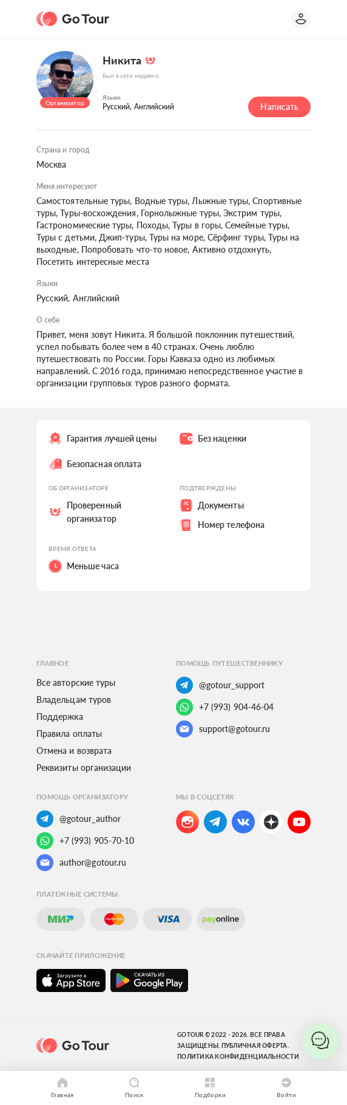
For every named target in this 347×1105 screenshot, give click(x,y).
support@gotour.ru (223, 728)
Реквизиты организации (83, 767)
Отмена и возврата (74, 750)
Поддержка (59, 716)
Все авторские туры (75, 682)
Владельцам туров (73, 699)
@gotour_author (78, 818)
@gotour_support (220, 685)
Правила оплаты (69, 733)
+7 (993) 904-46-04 (225, 707)
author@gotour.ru (81, 862)
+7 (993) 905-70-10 (85, 840)
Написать (279, 106)
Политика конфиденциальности (238, 1056)
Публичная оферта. (255, 1045)
